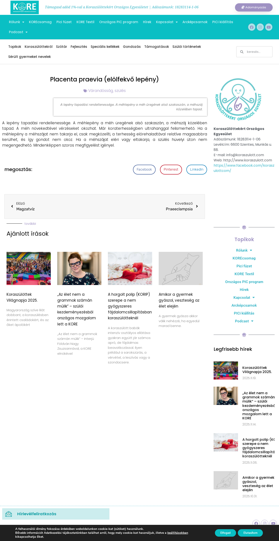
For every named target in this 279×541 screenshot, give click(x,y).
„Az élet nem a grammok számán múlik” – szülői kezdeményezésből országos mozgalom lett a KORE (259, 406)
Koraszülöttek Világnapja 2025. (257, 369)
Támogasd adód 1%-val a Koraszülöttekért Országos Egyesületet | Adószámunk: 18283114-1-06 (122, 7)
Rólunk (16, 22)
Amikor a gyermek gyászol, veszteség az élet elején (179, 300)
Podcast (18, 32)
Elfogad (221, 533)
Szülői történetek (186, 46)
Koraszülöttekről (39, 46)
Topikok (14, 46)
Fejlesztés (79, 46)
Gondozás (132, 46)
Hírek (147, 22)
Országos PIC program (118, 22)
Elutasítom (248, 533)
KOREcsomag (40, 22)
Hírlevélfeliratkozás (36, 514)
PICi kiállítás (222, 22)
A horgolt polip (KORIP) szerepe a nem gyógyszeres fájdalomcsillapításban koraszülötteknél (130, 306)
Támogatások (156, 46)
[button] (144, 170)
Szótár (61, 46)
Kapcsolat (167, 22)
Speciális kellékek (105, 46)
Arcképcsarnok (195, 22)
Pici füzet (64, 22)
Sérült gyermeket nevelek (29, 56)
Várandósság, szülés (107, 90)
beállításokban (177, 533)
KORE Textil (85, 22)
